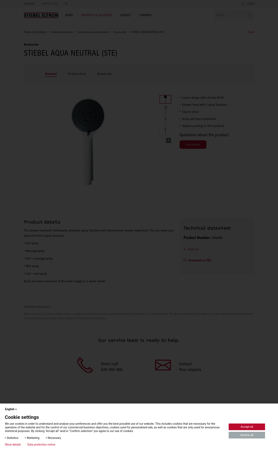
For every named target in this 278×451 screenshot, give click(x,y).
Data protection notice (41, 444)
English (11, 409)
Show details (13, 444)
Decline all (246, 435)
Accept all (247, 426)
